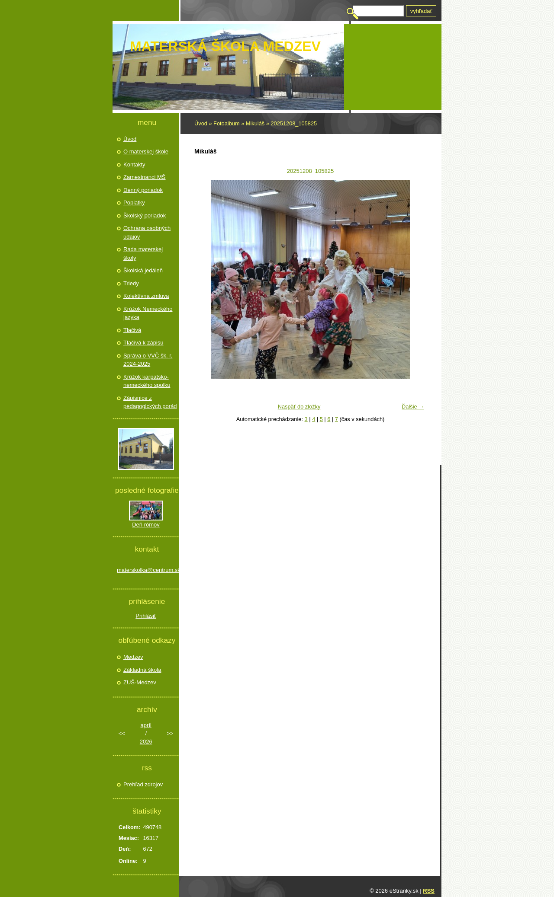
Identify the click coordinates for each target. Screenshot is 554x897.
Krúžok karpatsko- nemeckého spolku (146, 381)
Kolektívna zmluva (146, 296)
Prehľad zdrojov (143, 784)
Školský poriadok (144, 215)
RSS (429, 890)
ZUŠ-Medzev (139, 682)
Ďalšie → (413, 406)
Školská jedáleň (143, 270)
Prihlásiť (145, 616)
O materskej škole (145, 151)
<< (122, 733)
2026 (146, 741)
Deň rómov (146, 524)
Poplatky (134, 202)
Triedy (131, 283)
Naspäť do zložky (299, 406)
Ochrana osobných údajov (147, 232)
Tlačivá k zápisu (143, 342)
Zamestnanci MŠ (144, 177)
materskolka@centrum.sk (146, 570)
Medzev (133, 657)
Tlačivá (132, 330)
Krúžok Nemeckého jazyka (147, 313)
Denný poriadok (143, 190)
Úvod (200, 123)
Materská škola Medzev (225, 46)
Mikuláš (255, 123)
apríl (146, 725)
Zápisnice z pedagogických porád (150, 402)
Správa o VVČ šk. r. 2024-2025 (147, 359)
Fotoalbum (226, 123)
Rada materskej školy (143, 253)
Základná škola (142, 670)
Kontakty (134, 164)
